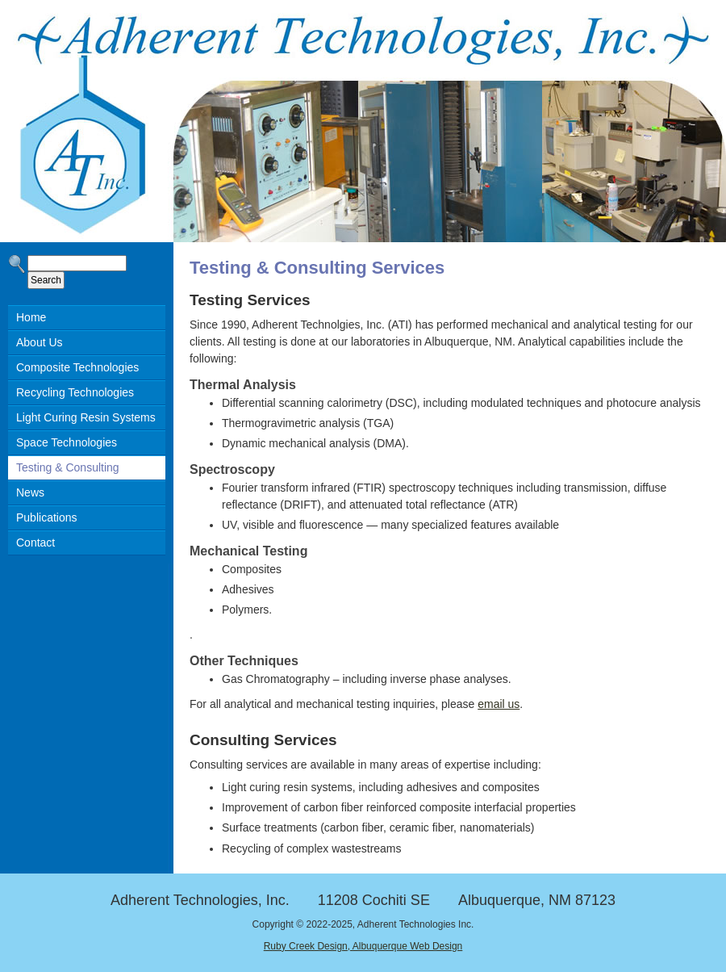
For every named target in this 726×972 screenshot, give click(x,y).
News (30, 492)
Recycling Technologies (75, 392)
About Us (39, 342)
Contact (35, 542)
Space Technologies (66, 442)
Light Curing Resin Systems (86, 417)
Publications (46, 517)
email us (498, 704)
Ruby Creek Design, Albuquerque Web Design (363, 946)
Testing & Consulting (67, 467)
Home (31, 317)
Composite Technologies (77, 367)
